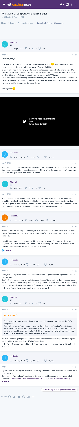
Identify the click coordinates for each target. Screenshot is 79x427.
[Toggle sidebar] (72, 4)
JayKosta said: (9, 315)
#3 (76, 194)
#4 (76, 227)
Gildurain (7, 17)
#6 (76, 310)
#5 (76, 271)
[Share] (72, 55)
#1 (76, 55)
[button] (4, 4)
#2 (76, 163)
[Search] (76, 5)
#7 (76, 367)
